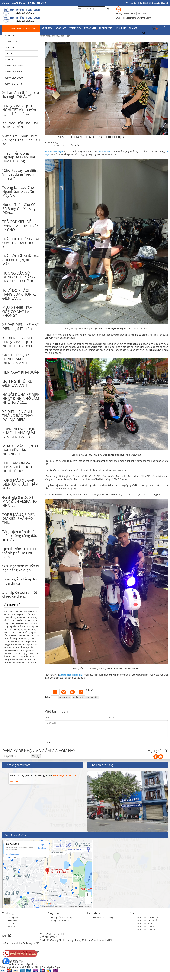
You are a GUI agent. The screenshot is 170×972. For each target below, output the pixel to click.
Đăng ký (164, 3)
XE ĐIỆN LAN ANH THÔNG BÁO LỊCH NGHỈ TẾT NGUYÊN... (19, 341)
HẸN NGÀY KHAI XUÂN (21, 372)
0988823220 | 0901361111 (137, 13)
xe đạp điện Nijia (81, 697)
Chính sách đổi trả (144, 923)
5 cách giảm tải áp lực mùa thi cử (20, 581)
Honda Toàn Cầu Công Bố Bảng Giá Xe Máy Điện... (21, 208)
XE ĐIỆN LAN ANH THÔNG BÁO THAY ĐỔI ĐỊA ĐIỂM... (17, 415)
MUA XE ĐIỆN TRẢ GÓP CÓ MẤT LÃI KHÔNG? (17, 311)
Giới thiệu (138, 3)
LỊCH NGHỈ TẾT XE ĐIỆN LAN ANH (17, 383)
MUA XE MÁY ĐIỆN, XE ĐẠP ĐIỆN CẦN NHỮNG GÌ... (20, 449)
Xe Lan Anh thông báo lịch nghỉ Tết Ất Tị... (20, 94)
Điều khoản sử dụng (103, 917)
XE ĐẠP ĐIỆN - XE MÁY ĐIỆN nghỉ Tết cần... (20, 326)
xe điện (94, 697)
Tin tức (11, 923)
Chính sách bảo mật (145, 929)
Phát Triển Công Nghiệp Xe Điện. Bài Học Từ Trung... (18, 157)
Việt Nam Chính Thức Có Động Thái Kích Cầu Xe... (21, 140)
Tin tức (129, 3)
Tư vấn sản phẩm (71, 145)
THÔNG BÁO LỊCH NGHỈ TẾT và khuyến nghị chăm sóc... (19, 109)
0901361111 (17, 961)
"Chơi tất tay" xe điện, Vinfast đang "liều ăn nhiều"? (20, 174)
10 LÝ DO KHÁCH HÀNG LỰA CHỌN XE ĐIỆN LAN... (19, 294)
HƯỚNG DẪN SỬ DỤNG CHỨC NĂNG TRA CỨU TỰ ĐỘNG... (19, 277)
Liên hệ (11, 926)
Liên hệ (146, 3)
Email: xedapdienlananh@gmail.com (20, 964)
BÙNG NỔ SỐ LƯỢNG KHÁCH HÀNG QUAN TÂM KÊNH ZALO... (20, 432)
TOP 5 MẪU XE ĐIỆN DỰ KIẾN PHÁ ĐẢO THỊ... (18, 518)
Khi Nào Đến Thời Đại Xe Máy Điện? (20, 124)
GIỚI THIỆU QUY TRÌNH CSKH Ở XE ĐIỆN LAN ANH (17, 358)
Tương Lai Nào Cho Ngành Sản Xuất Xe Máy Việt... (18, 191)
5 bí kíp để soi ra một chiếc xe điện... (19, 594)
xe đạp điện (64, 697)
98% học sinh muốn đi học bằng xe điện (20, 567)
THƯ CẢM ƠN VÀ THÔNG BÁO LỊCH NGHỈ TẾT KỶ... (17, 466)
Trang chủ (13, 917)
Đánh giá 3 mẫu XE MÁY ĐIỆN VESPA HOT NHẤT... (20, 501)
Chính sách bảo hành (146, 926)
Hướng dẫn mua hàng (61, 917)
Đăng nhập (155, 3)
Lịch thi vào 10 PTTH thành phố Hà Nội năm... (19, 552)
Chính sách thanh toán (147, 917)
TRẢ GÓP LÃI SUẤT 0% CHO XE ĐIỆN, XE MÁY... (20, 260)
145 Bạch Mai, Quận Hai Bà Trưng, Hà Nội (31, 775)
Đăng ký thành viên (60, 920)
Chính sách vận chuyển (147, 920)
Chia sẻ (89, 690)
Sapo (57, 967)
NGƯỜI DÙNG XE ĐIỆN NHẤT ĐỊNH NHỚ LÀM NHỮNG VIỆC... (21, 398)
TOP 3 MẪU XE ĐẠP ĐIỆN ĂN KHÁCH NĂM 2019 (20, 484)
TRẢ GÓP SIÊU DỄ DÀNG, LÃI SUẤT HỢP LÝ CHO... (20, 225)
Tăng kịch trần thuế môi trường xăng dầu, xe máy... (20, 535)
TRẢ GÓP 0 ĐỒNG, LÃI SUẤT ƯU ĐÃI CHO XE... (20, 242)
